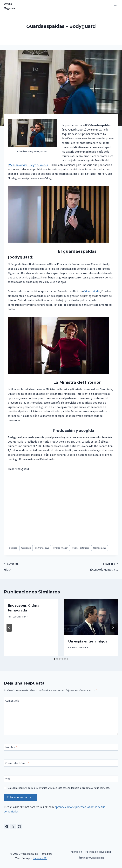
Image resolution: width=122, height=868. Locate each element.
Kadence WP (40, 858)
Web (8, 779)
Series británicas (80, 548)
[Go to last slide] (9, 628)
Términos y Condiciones (90, 858)
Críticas (13, 548)
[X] (13, 826)
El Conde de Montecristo (91, 566)
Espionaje (26, 548)
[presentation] (91, 617)
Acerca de (76, 852)
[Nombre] (61, 747)
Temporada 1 (99, 548)
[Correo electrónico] (61, 763)
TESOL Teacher (19, 616)
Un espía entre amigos (87, 641)
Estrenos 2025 (42, 548)
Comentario (13, 700)
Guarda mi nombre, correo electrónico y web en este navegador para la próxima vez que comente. (58, 787)
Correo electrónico (17, 763)
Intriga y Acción (60, 548)
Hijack (31, 566)
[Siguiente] (112, 628)
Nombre (11, 747)
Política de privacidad (98, 852)
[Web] (61, 778)
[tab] (54, 659)
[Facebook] (6, 826)
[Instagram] (19, 826)
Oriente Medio (91, 291)
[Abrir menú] (115, 6)
